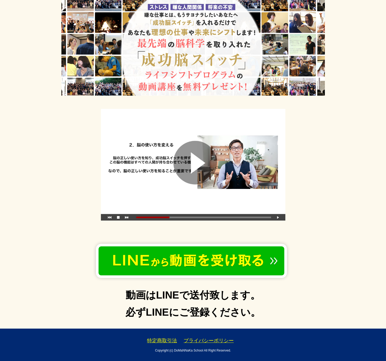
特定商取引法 (162, 340)
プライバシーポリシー (209, 340)
